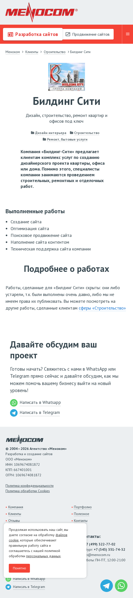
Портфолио (83, 507)
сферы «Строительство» (102, 308)
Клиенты (14, 513)
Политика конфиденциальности (30, 485)
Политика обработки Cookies (28, 491)
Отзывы (14, 520)
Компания (15, 507)
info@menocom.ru (96, 554)
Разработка (33, 34)
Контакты (80, 520)
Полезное (81, 513)
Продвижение (88, 34)
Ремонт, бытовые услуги (67, 139)
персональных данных (43, 556)
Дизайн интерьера (50, 133)
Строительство (86, 133)
